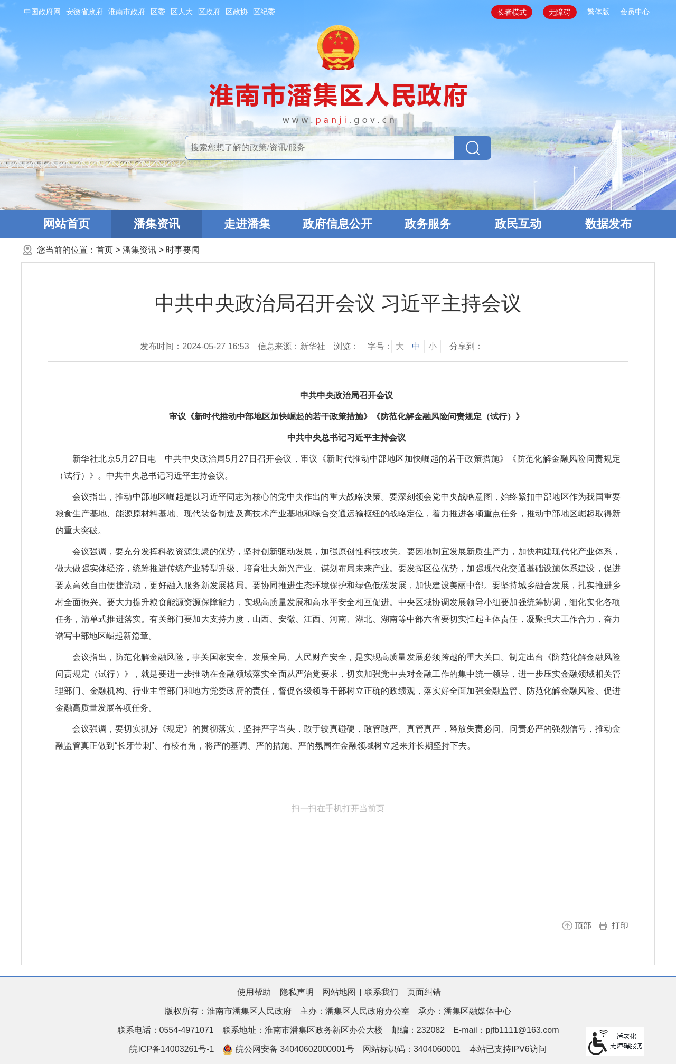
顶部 (583, 925)
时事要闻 (183, 249)
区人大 (182, 11)
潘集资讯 (157, 224)
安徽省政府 (84, 11)
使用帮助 (254, 992)
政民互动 (518, 224)
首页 (104, 249)
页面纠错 (424, 992)
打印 (620, 925)
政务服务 (428, 224)
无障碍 (560, 12)
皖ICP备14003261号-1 (171, 1048)
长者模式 (512, 12)
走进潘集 (247, 224)
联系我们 (381, 992)
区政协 (237, 11)
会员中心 (635, 11)
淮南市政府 (126, 11)
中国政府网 (42, 11)
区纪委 (264, 11)
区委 (158, 11)
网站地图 (339, 992)
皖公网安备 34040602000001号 (288, 1049)
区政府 (209, 11)
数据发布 (608, 224)
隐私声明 (297, 992)
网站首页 (66, 224)
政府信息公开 (337, 224)
